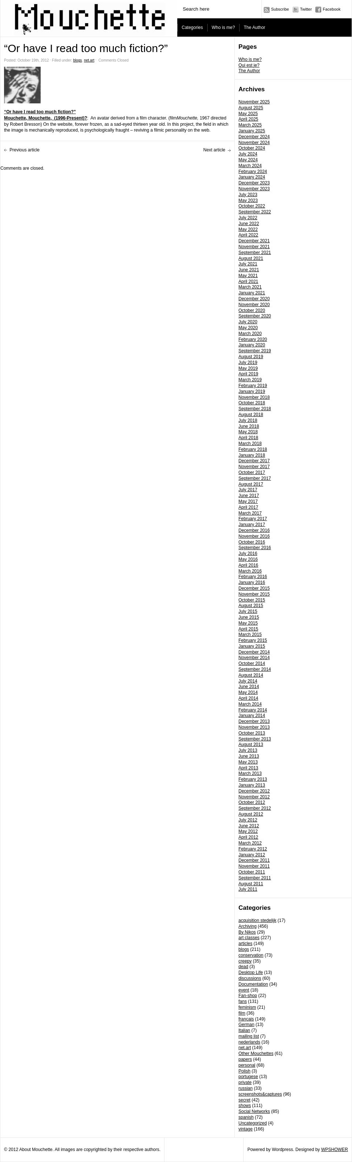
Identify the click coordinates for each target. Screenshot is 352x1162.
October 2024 (251, 148)
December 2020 (254, 298)
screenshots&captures (260, 1094)
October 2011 (251, 872)
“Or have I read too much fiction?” (40, 111)
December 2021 (254, 240)
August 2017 (250, 484)
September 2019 (254, 350)
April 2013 (248, 768)
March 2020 (250, 333)
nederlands (249, 1042)
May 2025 (248, 113)
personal (246, 1065)
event (243, 990)
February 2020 (252, 339)
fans (242, 1001)
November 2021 (254, 246)
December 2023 (254, 182)
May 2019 (248, 368)
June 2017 (248, 495)
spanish (245, 1117)
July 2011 (247, 889)
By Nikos (247, 932)
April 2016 (248, 565)
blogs (243, 949)
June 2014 (248, 686)
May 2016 (248, 559)
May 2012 (248, 831)
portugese (248, 1076)
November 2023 (254, 188)
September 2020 (254, 316)
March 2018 (250, 443)
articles (245, 943)
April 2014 (248, 698)
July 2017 (247, 489)
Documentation (253, 984)
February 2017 (252, 518)
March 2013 (250, 773)
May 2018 (248, 431)
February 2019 (252, 385)
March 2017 (250, 513)
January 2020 (251, 345)
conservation (250, 955)
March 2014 (250, 704)
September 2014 (254, 669)
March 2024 (250, 165)
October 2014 (251, 663)
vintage (245, 1129)
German (246, 1024)
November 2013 (254, 727)
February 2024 (252, 171)
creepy (245, 961)
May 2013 (248, 762)
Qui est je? (248, 65)
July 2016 (247, 553)
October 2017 (251, 472)
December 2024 (254, 136)
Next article (214, 149)
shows (244, 1105)
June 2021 (248, 269)
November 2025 (254, 101)
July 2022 (247, 217)
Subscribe (280, 9)
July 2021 (247, 263)
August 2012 (250, 814)
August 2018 (250, 414)
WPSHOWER (334, 1149)
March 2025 (250, 125)
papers (245, 1059)
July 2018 (247, 420)
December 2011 (254, 860)
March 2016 (250, 571)
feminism (247, 1007)
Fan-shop (247, 995)
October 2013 (251, 733)
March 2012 (250, 843)
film (241, 1013)
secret (244, 1100)
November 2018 (254, 397)
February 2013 (252, 779)
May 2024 (248, 159)
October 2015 (251, 600)
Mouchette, (16, 118)
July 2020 (247, 321)
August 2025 (250, 107)
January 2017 (251, 524)
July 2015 (247, 611)
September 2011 (254, 877)
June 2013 (248, 756)
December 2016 (254, 530)
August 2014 (250, 675)
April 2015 (248, 629)
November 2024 (254, 142)
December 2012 (254, 791)
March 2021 (250, 287)
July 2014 (247, 681)
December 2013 (254, 721)
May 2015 (248, 623)
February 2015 (252, 640)
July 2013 (247, 750)
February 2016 (252, 576)
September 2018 (254, 408)
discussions (249, 978)
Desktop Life (250, 972)
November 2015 (254, 594)
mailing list (248, 1036)
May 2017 (248, 501)
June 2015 (248, 617)
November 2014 (254, 657)
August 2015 (250, 605)
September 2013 (254, 739)
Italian (244, 1030)
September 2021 (254, 252)
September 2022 (254, 211)
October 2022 (251, 206)
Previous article (25, 149)
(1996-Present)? (70, 118)
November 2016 (254, 536)
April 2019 (248, 373)
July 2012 (247, 820)
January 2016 (251, 582)
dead (243, 966)
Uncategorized (252, 1123)
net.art (244, 1047)
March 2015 (250, 634)
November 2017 (254, 466)
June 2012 (248, 825)
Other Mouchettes (255, 1053)
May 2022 (248, 229)
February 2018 (252, 449)
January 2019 (251, 391)
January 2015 (251, 646)
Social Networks (254, 1111)
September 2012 (254, 808)
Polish (244, 1071)
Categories (192, 27)
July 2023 (247, 194)
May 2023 (248, 200)
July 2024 (247, 154)
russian (245, 1088)
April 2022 (248, 235)
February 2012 (252, 849)
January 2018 (251, 455)
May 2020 (248, 327)
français (246, 1019)
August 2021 (250, 258)
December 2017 (254, 460)
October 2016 (251, 542)
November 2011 (254, 866)
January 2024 (251, 177)
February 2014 (252, 710)
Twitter (306, 9)
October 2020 (251, 310)
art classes (248, 937)
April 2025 (248, 119)
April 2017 (248, 507)
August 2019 (250, 356)
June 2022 (248, 223)
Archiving (247, 926)
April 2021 (248, 281)
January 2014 (251, 715)
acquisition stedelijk (257, 920)
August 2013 (250, 744)
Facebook (331, 9)
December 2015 (254, 588)
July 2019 (247, 362)
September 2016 (254, 547)
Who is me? (223, 27)
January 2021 (251, 292)
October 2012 (251, 802)
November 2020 (254, 304)
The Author (254, 27)
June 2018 (248, 426)
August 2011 (250, 883)
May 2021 (248, 275)
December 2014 (254, 652)
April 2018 (248, 437)
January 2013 (251, 785)
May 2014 (248, 692)
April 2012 (248, 837)
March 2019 (250, 379)
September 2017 (254, 478)
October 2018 (251, 402)
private (245, 1082)
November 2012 (254, 796)
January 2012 (251, 854)
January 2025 (251, 130)
